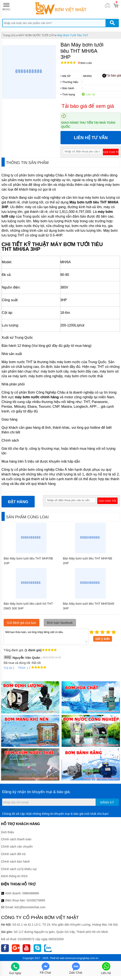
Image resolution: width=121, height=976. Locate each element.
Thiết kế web (57, 958)
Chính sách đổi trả (13, 854)
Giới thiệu (7, 832)
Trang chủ (9, 35)
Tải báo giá (111, 76)
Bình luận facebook (60, 622)
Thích (20, 667)
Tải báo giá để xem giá (88, 106)
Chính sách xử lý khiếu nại (19, 869)
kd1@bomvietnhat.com (30, 907)
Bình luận (85, 63)
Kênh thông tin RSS (14, 876)
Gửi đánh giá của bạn (21, 622)
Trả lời (8, 668)
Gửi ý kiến (102, 639)
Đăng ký (107, 802)
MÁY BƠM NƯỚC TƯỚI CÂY (37, 35)
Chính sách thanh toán (16, 839)
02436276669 (35, 900)
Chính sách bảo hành (15, 861)
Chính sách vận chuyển (17, 846)
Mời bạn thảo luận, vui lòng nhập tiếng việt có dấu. (46, 636)
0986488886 (30, 893)
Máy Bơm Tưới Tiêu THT (72, 35)
